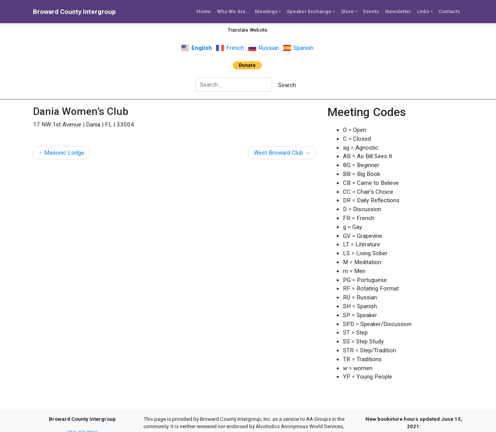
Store (347, 11)
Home (203, 11)
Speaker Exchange (309, 11)
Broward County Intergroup (74, 11)
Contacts (449, 11)
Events (371, 11)
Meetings (266, 11)
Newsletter (398, 11)
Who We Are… (233, 11)
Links (423, 11)
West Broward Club (278, 152)
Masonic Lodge (64, 152)
